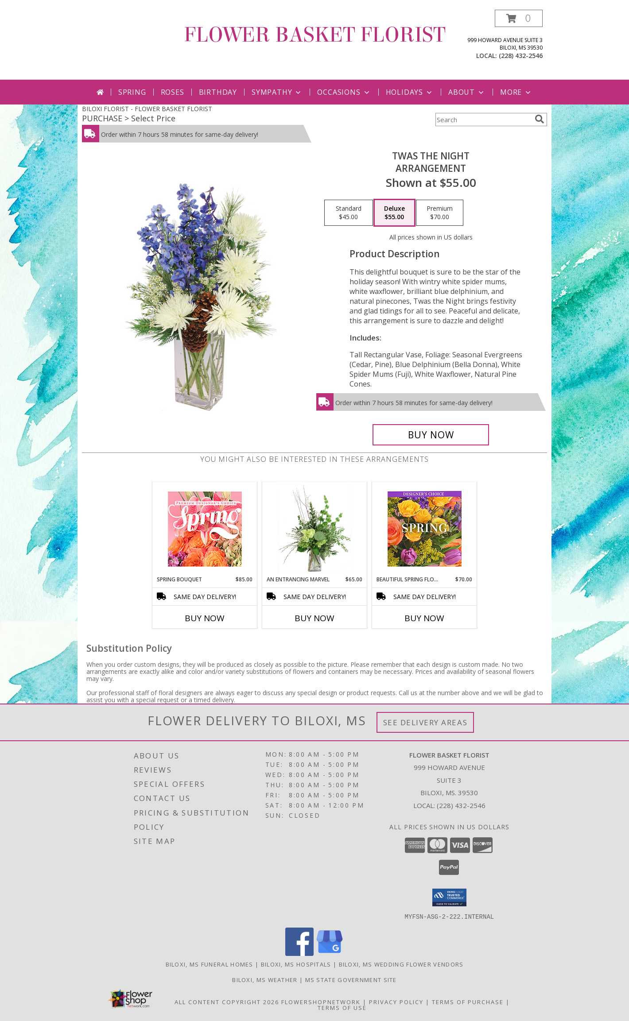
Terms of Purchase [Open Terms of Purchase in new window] (468, 1002)
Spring (132, 92)
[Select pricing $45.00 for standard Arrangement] (349, 213)
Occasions (344, 92)
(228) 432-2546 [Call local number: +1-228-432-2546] (521, 55)
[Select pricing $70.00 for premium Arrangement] (439, 213)
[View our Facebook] (299, 953)
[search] (539, 119)
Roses (172, 92)
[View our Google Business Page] (329, 953)
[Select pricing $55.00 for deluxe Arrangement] (394, 213)
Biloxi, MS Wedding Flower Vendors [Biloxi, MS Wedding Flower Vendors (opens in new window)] (401, 964)
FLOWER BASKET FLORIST (315, 35)
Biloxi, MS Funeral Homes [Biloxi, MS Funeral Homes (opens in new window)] (209, 964)
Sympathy (277, 92)
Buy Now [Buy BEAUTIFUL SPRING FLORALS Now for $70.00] (424, 618)
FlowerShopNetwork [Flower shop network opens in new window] (321, 1002)
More (516, 92)
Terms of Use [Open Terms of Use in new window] (342, 1007)
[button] (519, 18)
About (466, 92)
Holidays (410, 92)
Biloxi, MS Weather (264, 979)
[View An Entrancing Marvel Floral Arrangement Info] (315, 528)
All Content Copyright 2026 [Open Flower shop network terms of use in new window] (227, 1002)
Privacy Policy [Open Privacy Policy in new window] (396, 1002)
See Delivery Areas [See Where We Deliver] (425, 722)
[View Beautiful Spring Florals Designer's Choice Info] (425, 529)
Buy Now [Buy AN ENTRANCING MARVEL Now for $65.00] (314, 618)
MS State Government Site (351, 979)
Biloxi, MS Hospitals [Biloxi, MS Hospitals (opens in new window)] (296, 964)
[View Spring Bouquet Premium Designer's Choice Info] (205, 529)
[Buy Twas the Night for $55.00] (431, 434)
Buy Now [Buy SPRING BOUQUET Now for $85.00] (205, 618)
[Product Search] (483, 119)
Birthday (218, 92)
